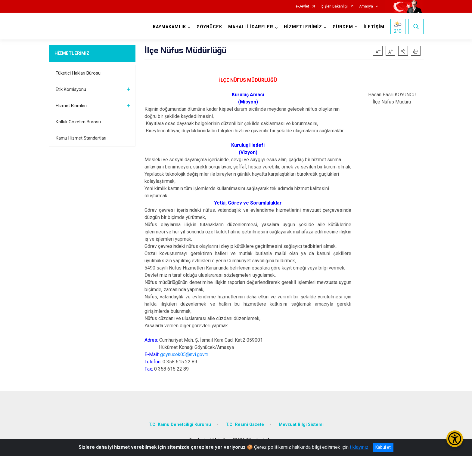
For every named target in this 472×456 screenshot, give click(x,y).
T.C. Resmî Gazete (245, 424)
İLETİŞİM (374, 26)
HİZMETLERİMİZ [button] (303, 26)
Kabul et (383, 447)
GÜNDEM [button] (343, 26)
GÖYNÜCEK (209, 26)
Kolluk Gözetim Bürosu (78, 122)
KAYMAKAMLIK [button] (169, 26)
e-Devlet (302, 6)
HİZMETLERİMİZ (71, 53)
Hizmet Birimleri (71, 105)
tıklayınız (359, 447)
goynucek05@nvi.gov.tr (184, 354)
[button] (403, 51)
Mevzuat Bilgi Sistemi (301, 424)
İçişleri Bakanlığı (334, 6)
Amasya (366, 6)
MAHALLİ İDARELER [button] (250, 26)
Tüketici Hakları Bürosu (78, 73)
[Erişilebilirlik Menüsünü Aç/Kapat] (454, 438)
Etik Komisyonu (71, 89)
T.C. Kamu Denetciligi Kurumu (180, 424)
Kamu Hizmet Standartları (81, 138)
